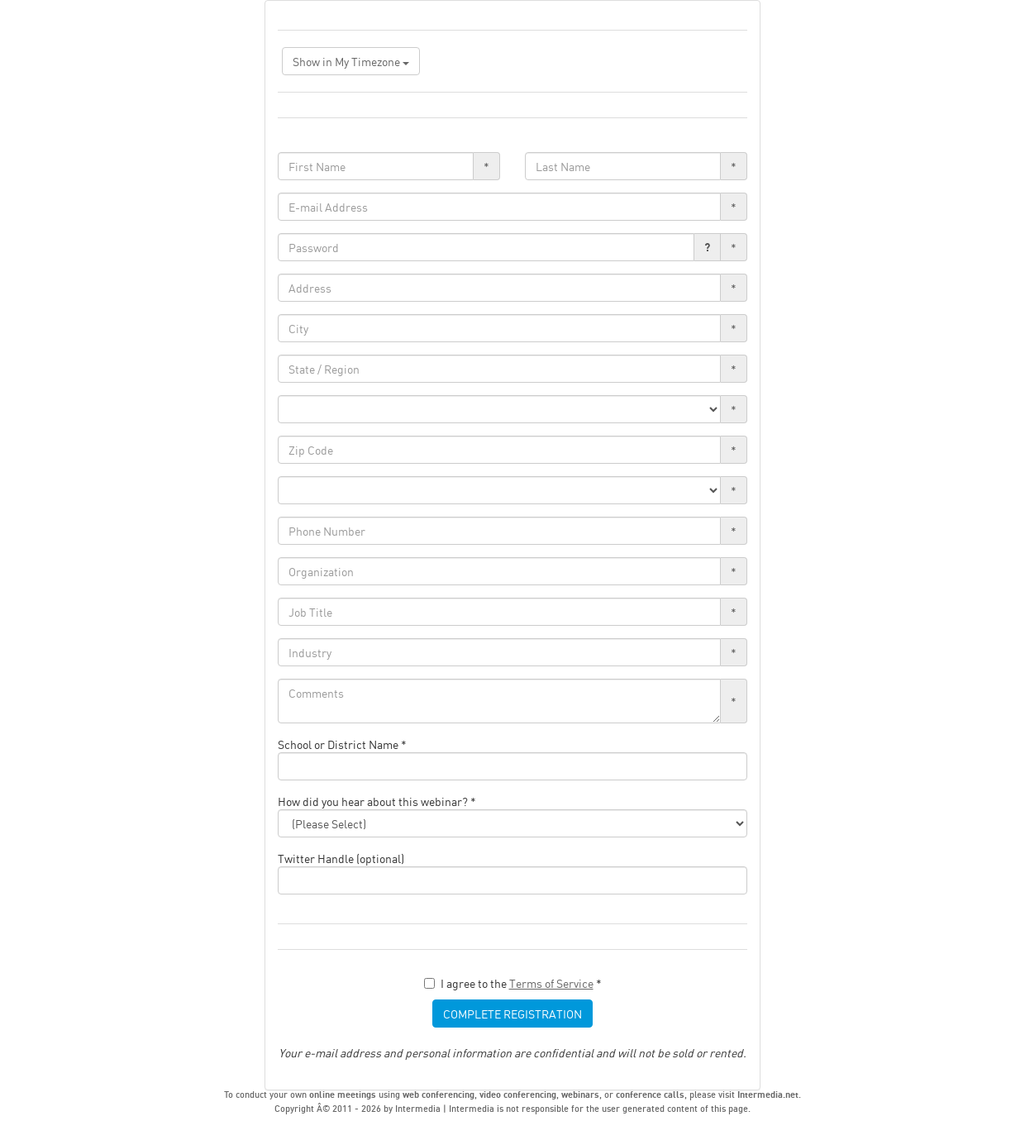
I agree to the (513, 982)
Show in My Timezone (351, 61)
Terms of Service (551, 982)
